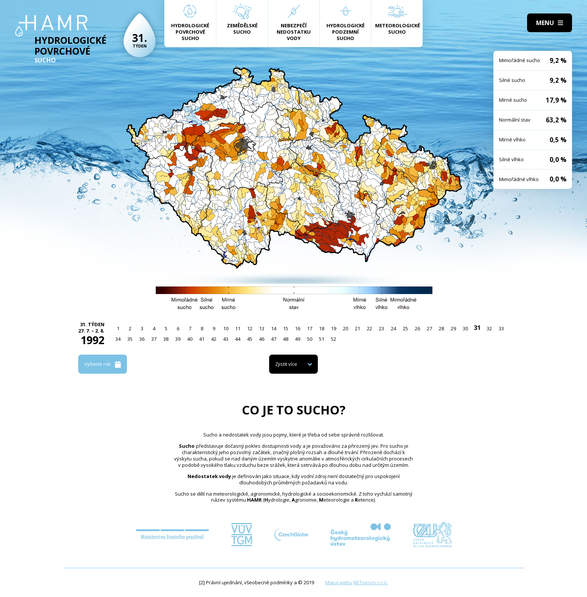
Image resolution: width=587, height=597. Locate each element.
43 (225, 339)
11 (237, 328)
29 (453, 328)
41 (201, 339)
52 (333, 339)
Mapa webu (338, 582)
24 (393, 328)
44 (237, 339)
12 (249, 328)
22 (369, 328)
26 (417, 328)
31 (477, 328)
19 (333, 328)
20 (345, 328)
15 (285, 328)
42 (213, 339)
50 (309, 339)
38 (165, 339)
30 (465, 328)
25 (405, 328)
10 (225, 328)
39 (177, 339)
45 (249, 339)
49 (297, 339)
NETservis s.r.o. (370, 582)
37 (153, 339)
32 (489, 328)
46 (261, 339)
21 (357, 328)
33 (501, 328)
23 (381, 328)
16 (297, 328)
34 (118, 339)
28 (441, 328)
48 (285, 339)
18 (321, 328)
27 (429, 328)
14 (273, 328)
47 (273, 339)
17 (309, 328)
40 (189, 339)
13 (261, 328)
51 (321, 339)
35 (130, 339)
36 (142, 339)
